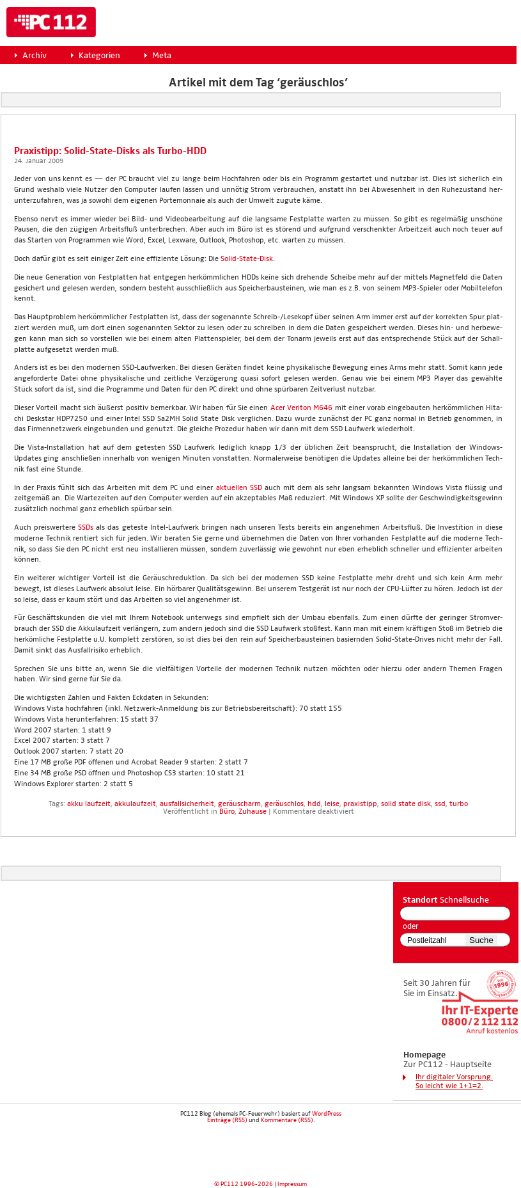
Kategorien (99, 55)
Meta (161, 55)
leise (332, 804)
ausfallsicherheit (187, 804)
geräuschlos (284, 804)
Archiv (34, 55)
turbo (458, 804)
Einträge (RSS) (227, 1120)
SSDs (85, 528)
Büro (227, 812)
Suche (481, 940)
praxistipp (360, 804)
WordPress (326, 1114)
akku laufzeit (89, 804)
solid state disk (406, 804)
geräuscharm (239, 804)
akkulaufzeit (135, 804)
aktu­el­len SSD (239, 488)
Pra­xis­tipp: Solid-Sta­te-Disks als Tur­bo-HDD (110, 151)
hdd (314, 804)
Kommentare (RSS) (287, 1120)
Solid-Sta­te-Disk (247, 259)
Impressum (292, 1184)
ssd (440, 804)
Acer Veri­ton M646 (301, 408)
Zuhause (252, 812)
